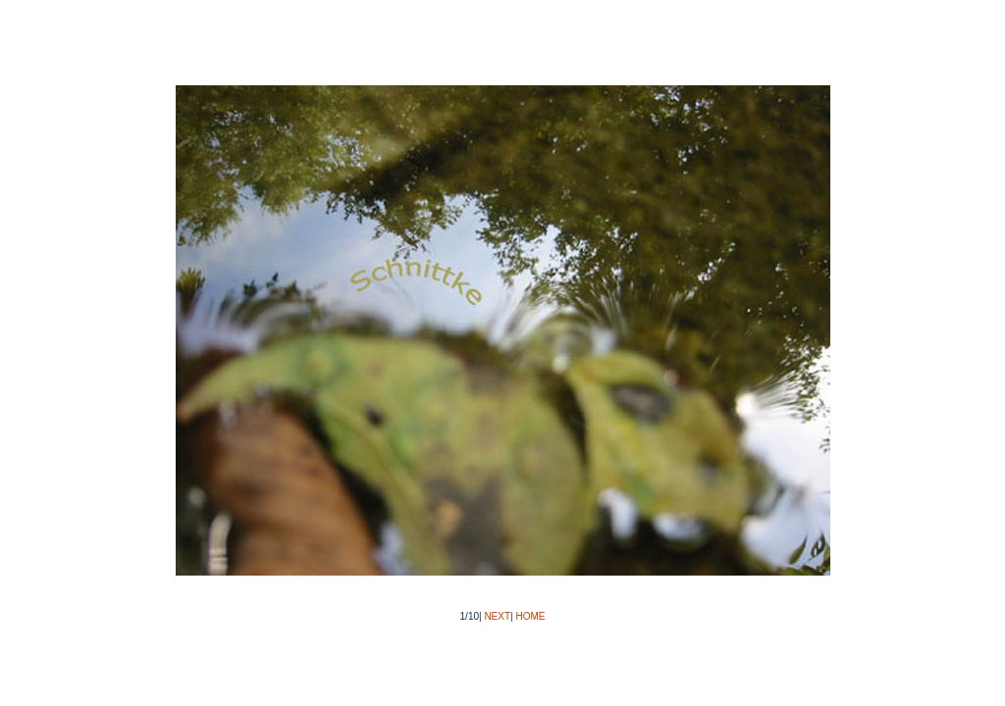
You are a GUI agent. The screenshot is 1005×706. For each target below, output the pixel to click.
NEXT (497, 616)
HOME (530, 616)
